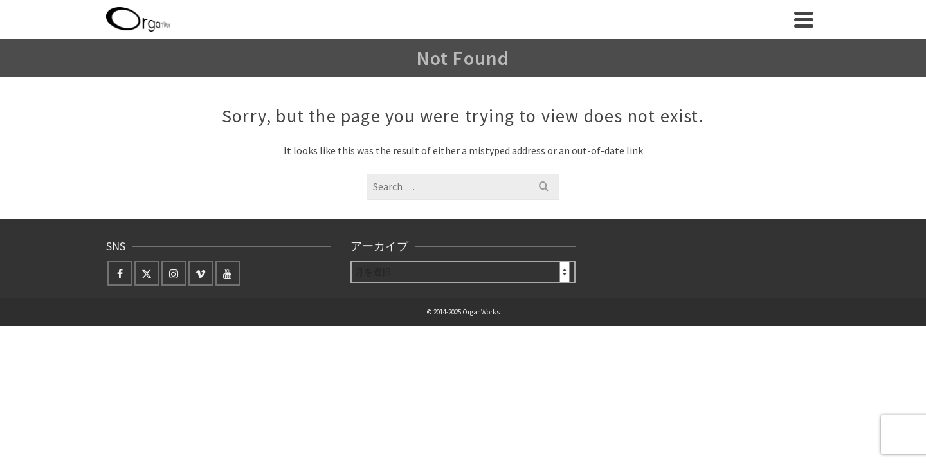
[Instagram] (173, 314)
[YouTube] (227, 314)
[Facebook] (119, 314)
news (339, 65)
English (578, 65)
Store (518, 65)
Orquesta (454, 65)
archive (386, 65)
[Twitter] (146, 314)
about (286, 65)
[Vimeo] (200, 314)
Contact (633, 65)
